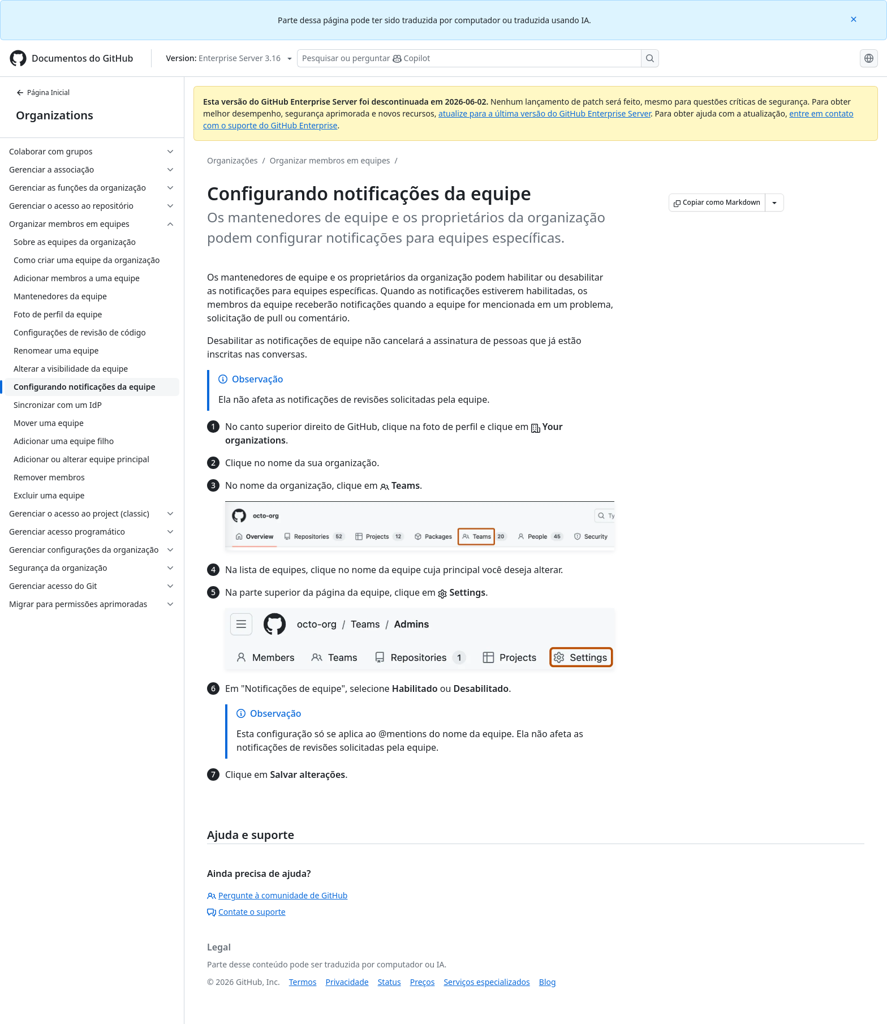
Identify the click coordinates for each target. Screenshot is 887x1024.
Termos (303, 981)
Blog (547, 981)
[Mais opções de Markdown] (774, 202)
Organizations (54, 115)
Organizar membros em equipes (330, 160)
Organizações (232, 160)
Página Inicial (43, 92)
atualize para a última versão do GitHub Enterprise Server (544, 113)
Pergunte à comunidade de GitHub (277, 895)
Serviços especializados (486, 981)
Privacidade (347, 981)
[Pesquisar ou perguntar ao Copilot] (478, 58)
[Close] (855, 18)
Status (389, 981)
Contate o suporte (246, 911)
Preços (422, 981)
